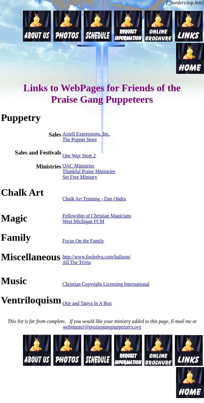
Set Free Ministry (79, 177)
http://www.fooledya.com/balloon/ (96, 256)
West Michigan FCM (83, 221)
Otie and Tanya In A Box (87, 303)
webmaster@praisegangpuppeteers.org (102, 326)
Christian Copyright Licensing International (105, 284)
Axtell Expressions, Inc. (86, 134)
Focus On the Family (83, 241)
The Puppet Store (79, 139)
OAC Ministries (78, 165)
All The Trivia (76, 262)
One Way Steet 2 (78, 155)
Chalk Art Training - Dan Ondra (94, 198)
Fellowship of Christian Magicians (96, 215)
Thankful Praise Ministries (88, 171)
